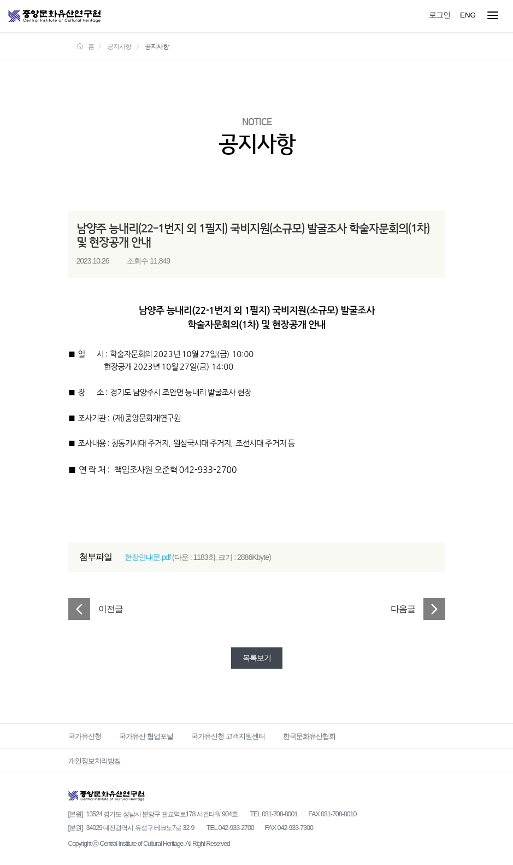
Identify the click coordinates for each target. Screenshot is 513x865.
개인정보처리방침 (94, 761)
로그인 (439, 14)
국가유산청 (84, 736)
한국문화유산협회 (309, 736)
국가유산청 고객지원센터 (228, 736)
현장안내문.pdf (147, 557)
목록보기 (257, 657)
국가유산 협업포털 (146, 736)
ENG (468, 15)
